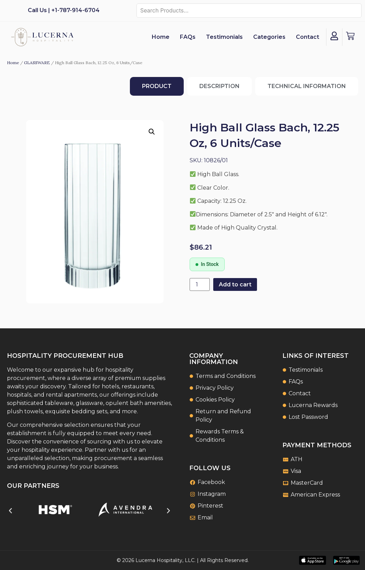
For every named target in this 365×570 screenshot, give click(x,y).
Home (160, 37)
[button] (152, 132)
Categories (269, 37)
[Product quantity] (200, 284)
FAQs (188, 37)
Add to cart (235, 284)
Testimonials (224, 37)
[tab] (157, 86)
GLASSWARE (37, 62)
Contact (307, 37)
